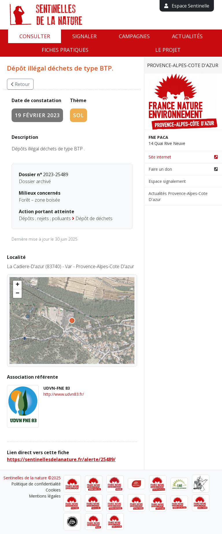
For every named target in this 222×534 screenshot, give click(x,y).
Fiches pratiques (65, 49)
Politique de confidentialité (36, 484)
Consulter (34, 36)
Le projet (168, 49)
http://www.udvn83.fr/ (63, 394)
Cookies (53, 490)
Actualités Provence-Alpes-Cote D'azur (178, 196)
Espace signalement (167, 181)
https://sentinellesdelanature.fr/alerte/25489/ (61, 459)
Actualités (187, 36)
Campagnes (134, 36)
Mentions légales (45, 496)
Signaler (84, 36)
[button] (17, 285)
